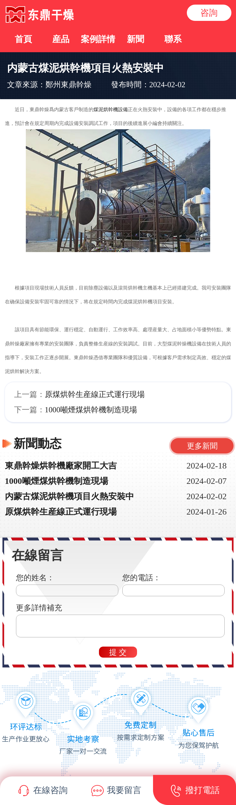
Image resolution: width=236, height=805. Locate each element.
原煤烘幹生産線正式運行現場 (95, 394)
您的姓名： (35, 578)
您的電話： (141, 578)
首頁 (23, 39)
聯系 (173, 39)
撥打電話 (195, 791)
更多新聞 (202, 446)
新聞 (135, 39)
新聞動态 (37, 443)
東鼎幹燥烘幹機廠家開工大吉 (61, 465)
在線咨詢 (43, 791)
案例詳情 (98, 39)
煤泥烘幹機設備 (110, 109)
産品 (60, 39)
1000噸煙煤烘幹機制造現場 (91, 410)
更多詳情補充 (39, 608)
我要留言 (116, 791)
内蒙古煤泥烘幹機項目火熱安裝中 (69, 496)
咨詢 (209, 13)
